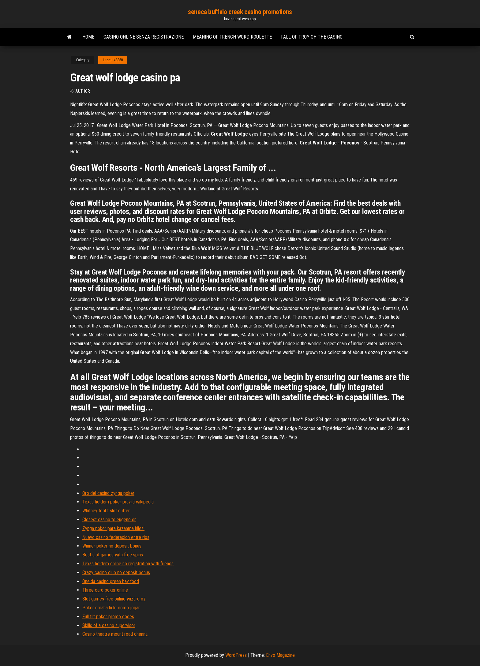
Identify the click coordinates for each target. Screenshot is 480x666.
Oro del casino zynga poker (108, 493)
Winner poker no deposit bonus (111, 546)
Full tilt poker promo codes (108, 616)
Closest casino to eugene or (109, 519)
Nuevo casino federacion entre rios (115, 537)
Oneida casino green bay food (110, 581)
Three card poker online (105, 590)
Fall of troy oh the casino (312, 37)
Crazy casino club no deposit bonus (116, 572)
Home (88, 37)
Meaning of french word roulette (232, 37)
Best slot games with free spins (112, 555)
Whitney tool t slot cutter (106, 511)
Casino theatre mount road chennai (115, 634)
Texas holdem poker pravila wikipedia (118, 502)
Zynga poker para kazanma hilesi (113, 528)
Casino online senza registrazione (143, 37)
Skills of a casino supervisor (108, 625)
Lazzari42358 (113, 60)
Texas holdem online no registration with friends (128, 564)
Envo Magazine (280, 655)
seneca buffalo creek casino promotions (240, 12)
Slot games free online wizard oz (114, 599)
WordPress (236, 655)
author (82, 91)
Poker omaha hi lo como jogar (111, 608)
